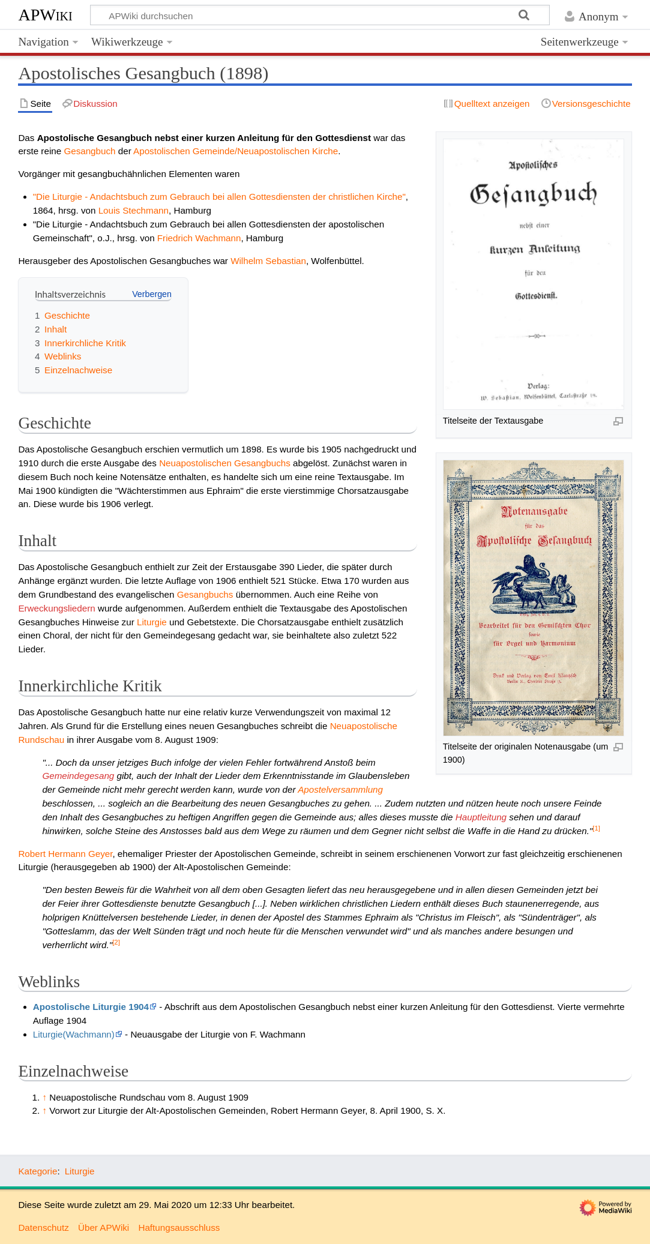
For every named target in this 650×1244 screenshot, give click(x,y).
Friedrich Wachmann (199, 238)
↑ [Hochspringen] (44, 1097)
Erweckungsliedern (56, 608)
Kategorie (37, 1171)
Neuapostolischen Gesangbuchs (224, 463)
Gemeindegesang (78, 776)
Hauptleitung (481, 817)
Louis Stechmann (133, 210)
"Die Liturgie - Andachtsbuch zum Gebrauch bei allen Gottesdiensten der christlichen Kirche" (219, 196)
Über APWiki (103, 1227)
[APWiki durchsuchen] (320, 15)
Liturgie (152, 622)
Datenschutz (43, 1227)
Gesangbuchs (205, 594)
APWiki (45, 14)
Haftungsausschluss (179, 1227)
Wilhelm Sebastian (268, 261)
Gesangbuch (89, 151)
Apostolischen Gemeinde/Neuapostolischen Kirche (235, 151)
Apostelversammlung (340, 789)
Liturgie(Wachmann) (74, 1034)
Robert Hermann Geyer (65, 854)
